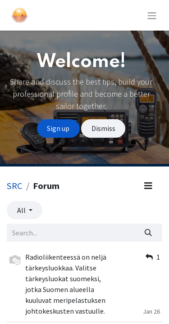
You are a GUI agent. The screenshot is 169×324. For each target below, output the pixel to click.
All (22, 210)
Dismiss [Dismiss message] (103, 128)
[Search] (148, 233)
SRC (15, 186)
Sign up (58, 128)
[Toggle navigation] (152, 15)
